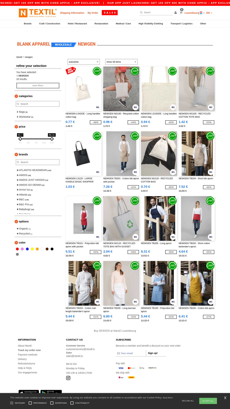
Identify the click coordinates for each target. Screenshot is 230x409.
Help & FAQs (25, 360)
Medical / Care (123, 23)
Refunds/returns (26, 355)
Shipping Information (72, 12)
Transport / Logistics (182, 23)
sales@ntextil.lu (74, 348)
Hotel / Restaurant (77, 23)
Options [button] (24, 213)
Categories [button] (26, 88)
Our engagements (27, 364)
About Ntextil (25, 338)
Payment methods (27, 347)
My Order (93, 12)
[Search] (155, 12)
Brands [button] (23, 146)
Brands (28, 23)
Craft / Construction (49, 23)
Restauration (101, 23)
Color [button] (22, 234)
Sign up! (153, 345)
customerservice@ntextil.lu (80, 341)
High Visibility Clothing (150, 23)
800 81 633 (72, 356)
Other (203, 23)
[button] (176, 12)
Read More (168, 397)
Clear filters (37, 78)
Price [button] (22, 118)
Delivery (22, 351)
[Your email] (131, 345)
